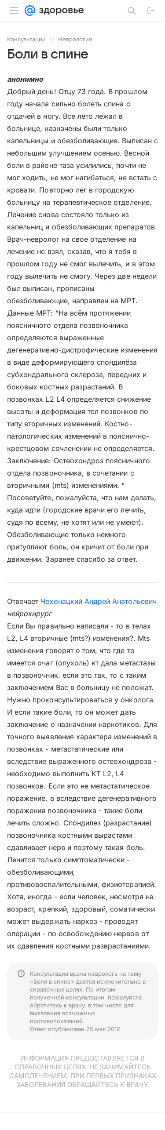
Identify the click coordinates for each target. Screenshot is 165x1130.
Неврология (75, 39)
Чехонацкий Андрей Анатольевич (98, 601)
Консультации (26, 39)
